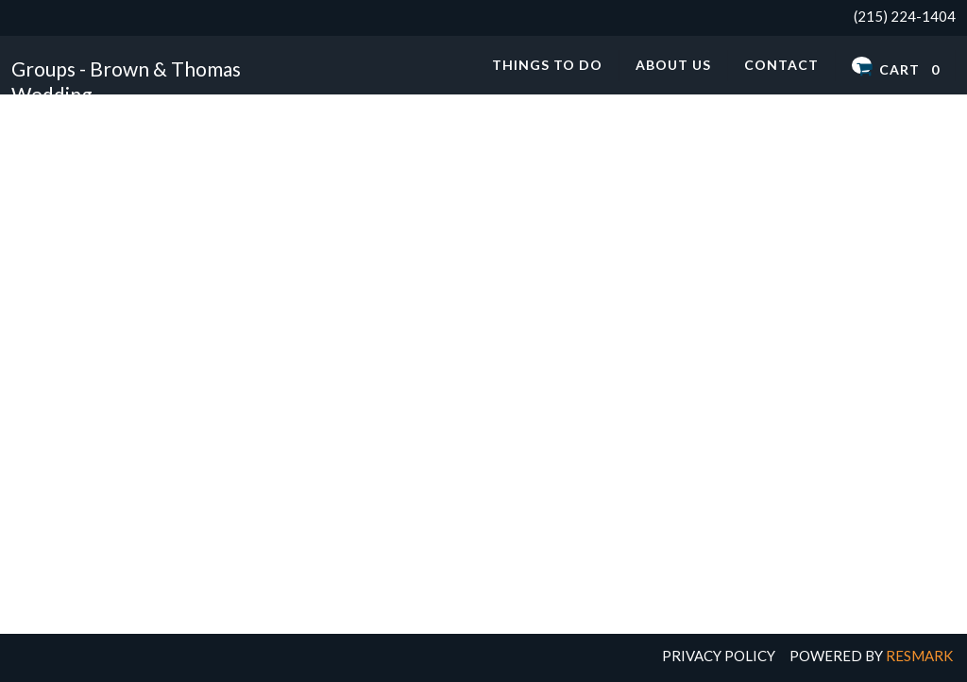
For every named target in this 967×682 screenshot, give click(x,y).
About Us (673, 65)
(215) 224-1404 (905, 16)
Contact (781, 65)
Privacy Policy (718, 655)
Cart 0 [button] (895, 67)
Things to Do (547, 65)
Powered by (871, 655)
